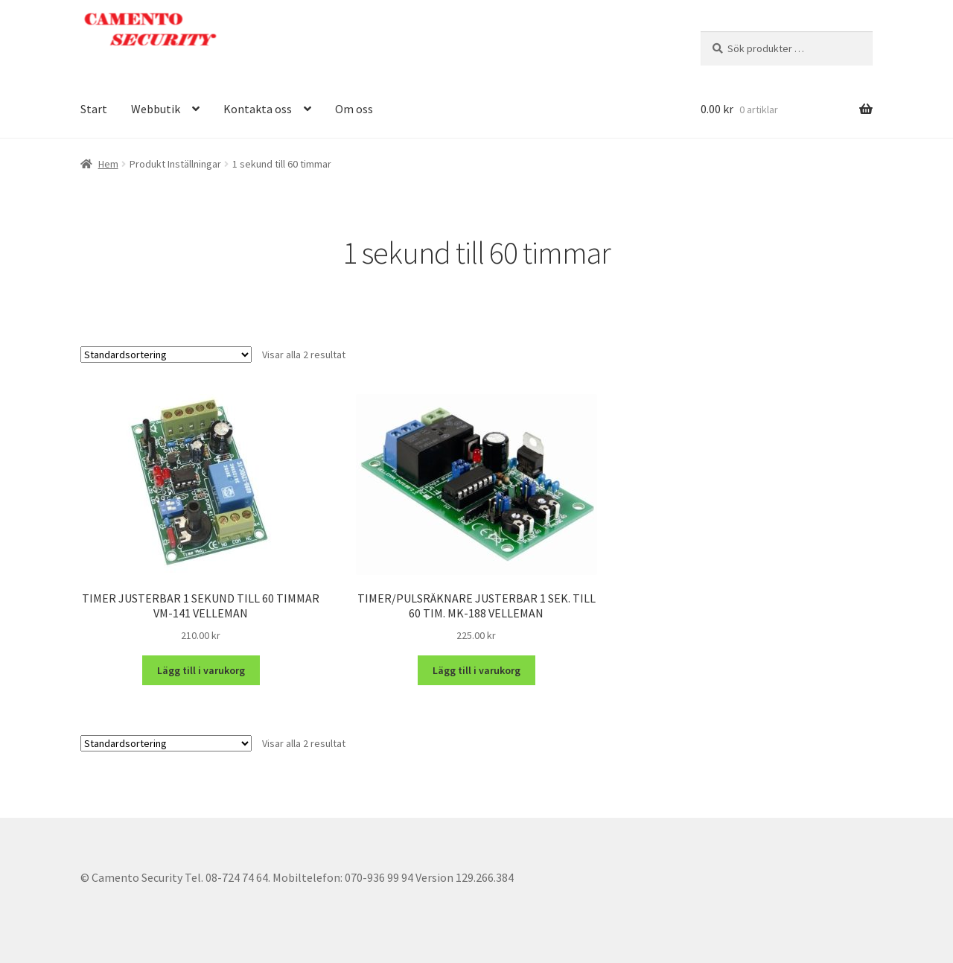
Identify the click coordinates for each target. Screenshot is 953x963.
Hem (108, 164)
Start (93, 108)
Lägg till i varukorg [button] (201, 670)
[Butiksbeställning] (166, 354)
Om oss (354, 108)
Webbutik (155, 108)
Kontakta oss (257, 108)
